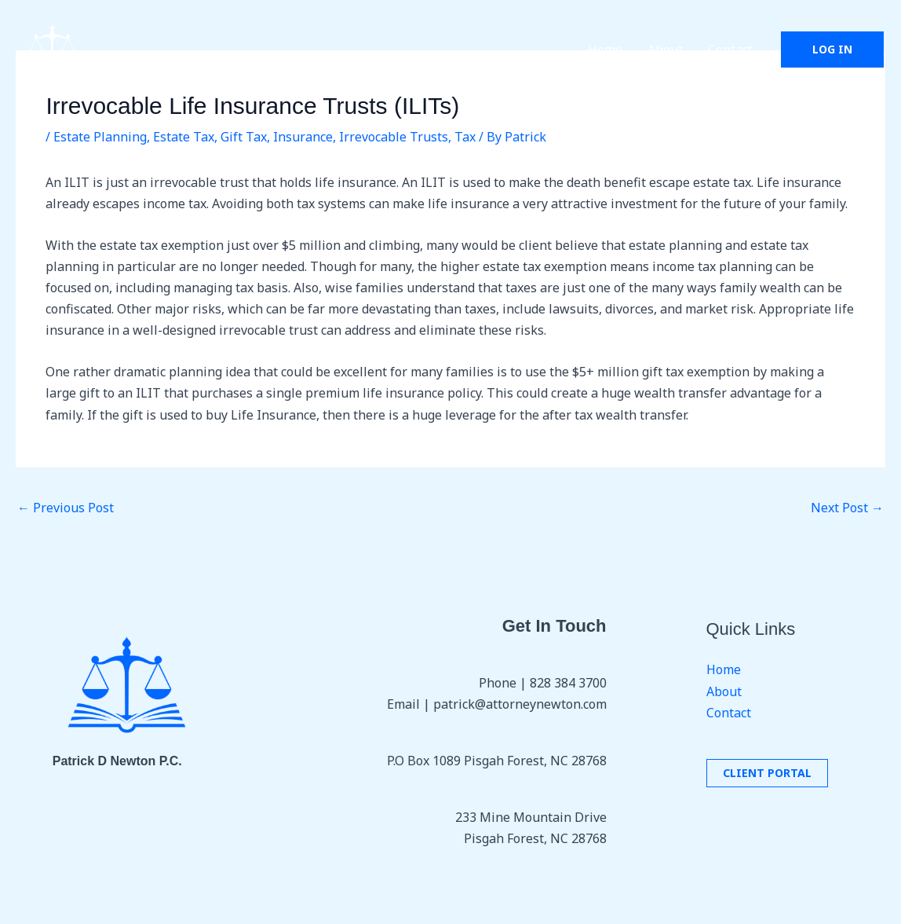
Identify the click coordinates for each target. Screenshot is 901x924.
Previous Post (65, 507)
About (665, 49)
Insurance (303, 136)
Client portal (767, 772)
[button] (832, 49)
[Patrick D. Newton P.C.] (52, 48)
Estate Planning (100, 136)
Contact (730, 49)
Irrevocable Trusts (393, 136)
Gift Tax (244, 136)
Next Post (847, 507)
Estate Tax (183, 136)
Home (605, 49)
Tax (465, 136)
